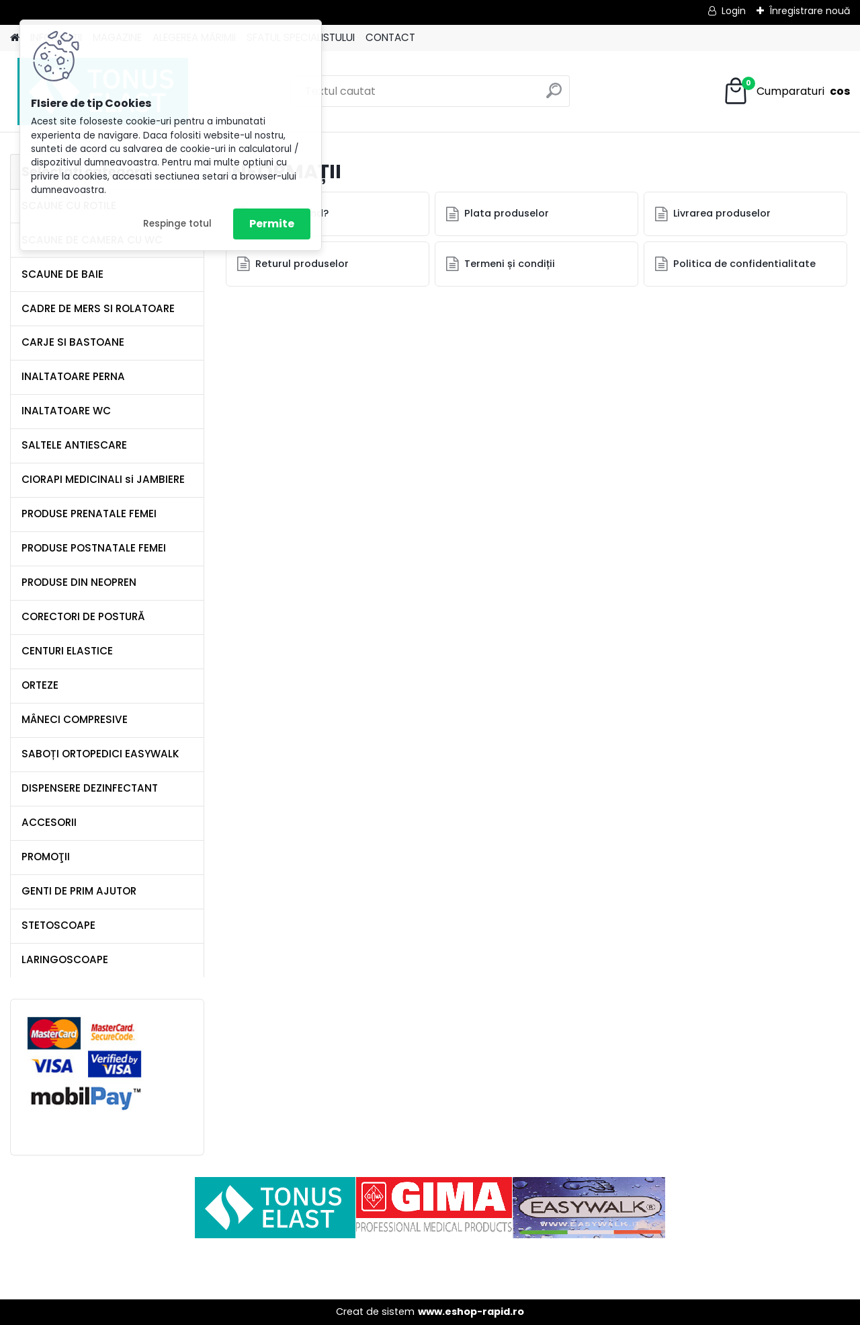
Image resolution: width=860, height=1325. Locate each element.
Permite (271, 223)
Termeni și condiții (509, 263)
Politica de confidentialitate (744, 263)
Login (734, 10)
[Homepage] (14, 38)
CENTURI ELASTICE (67, 651)
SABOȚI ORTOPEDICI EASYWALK (100, 754)
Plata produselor (506, 213)
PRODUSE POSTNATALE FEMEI (94, 548)
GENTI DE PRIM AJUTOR (79, 891)
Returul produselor (302, 263)
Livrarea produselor (722, 213)
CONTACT (390, 37)
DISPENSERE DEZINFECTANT (90, 788)
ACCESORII (49, 822)
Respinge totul (177, 223)
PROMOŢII (46, 856)
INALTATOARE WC (66, 411)
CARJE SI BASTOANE (73, 342)
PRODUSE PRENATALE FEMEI (89, 513)
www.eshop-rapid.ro (471, 1311)
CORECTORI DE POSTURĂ (83, 616)
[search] (554, 96)
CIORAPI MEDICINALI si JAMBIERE (103, 479)
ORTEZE (40, 685)
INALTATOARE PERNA (73, 376)
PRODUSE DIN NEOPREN (79, 582)
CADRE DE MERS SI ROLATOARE (98, 308)
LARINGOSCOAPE (65, 959)
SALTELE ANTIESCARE (74, 445)
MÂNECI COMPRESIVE (75, 719)
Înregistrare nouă (809, 10)
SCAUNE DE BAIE (62, 274)
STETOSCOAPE (58, 925)
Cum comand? (292, 213)
